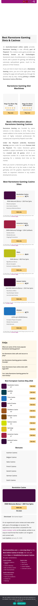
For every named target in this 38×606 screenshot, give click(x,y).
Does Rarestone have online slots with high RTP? (18, 368)
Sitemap (6, 581)
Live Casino (25, 564)
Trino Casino (11, 397)
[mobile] (34, 1)
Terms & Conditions (9, 576)
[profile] (30, 1)
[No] (36, 601)
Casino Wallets (26, 566)
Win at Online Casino (10, 567)
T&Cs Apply (19, 510)
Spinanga (10, 428)
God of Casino (11, 403)
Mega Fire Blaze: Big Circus (10, 104)
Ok (14, 603)
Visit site (19, 212)
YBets (18, 252)
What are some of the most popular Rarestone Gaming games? (18, 348)
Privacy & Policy (8, 574)
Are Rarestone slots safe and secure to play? (18, 354)
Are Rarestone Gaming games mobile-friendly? (18, 361)
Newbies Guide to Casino (9, 563)
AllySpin (19, 310)
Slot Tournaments (9, 569)
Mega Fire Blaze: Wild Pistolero (27, 104)
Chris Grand (7, 516)
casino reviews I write (9, 530)
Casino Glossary (8, 565)
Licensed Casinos (26, 568)
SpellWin (10, 391)
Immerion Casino (22, 223)
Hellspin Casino (12, 416)
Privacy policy (21, 603)
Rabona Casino (12, 422)
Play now (10, 113)
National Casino (12, 440)
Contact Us (7, 578)
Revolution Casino (22, 194)
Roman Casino (21, 281)
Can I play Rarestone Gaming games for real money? (18, 374)
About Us (24, 562)
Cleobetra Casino (12, 409)
